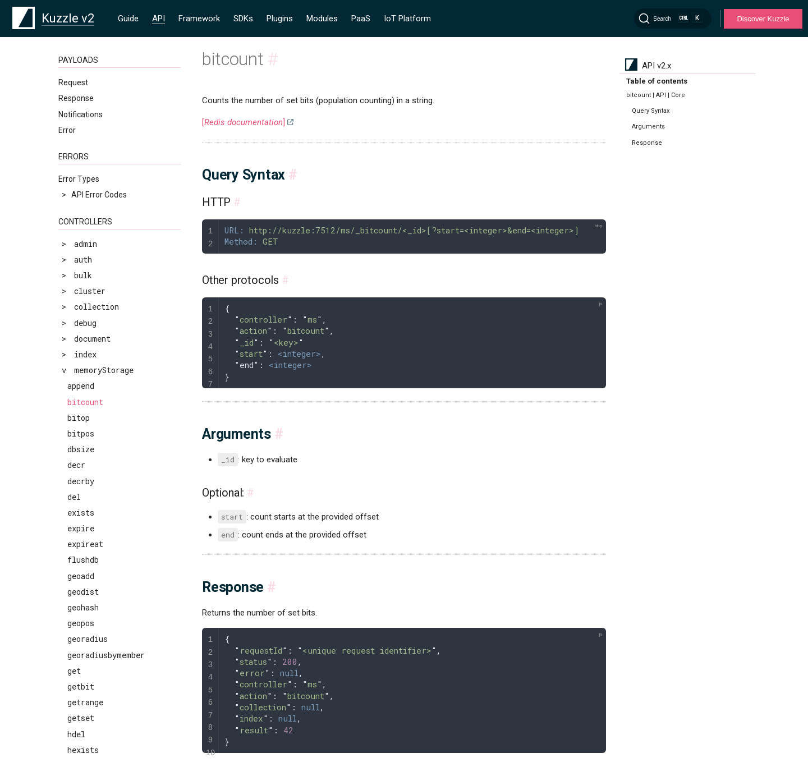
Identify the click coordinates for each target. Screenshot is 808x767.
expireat (85, 544)
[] (243, 122)
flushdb (83, 559)
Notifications (80, 114)
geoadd (80, 576)
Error (67, 130)
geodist (83, 591)
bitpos (80, 433)
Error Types (78, 178)
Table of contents (656, 81)
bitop (78, 417)
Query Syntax (650, 110)
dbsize (80, 449)
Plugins (280, 18)
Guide (128, 18)
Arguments (648, 126)
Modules (322, 18)
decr (76, 465)
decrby (80, 481)
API (158, 18)
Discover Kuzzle (763, 19)
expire (80, 528)
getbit (80, 686)
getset (80, 718)
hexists (83, 750)
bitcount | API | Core (655, 95)
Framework (199, 18)
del (74, 497)
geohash (83, 607)
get (74, 670)
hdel (76, 734)
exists (80, 512)
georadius (87, 638)
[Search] (672, 18)
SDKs (243, 18)
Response (76, 98)
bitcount (85, 402)
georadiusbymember (106, 655)
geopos (80, 623)
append (80, 385)
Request (73, 82)
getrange (85, 702)
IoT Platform (407, 18)
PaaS (360, 18)
